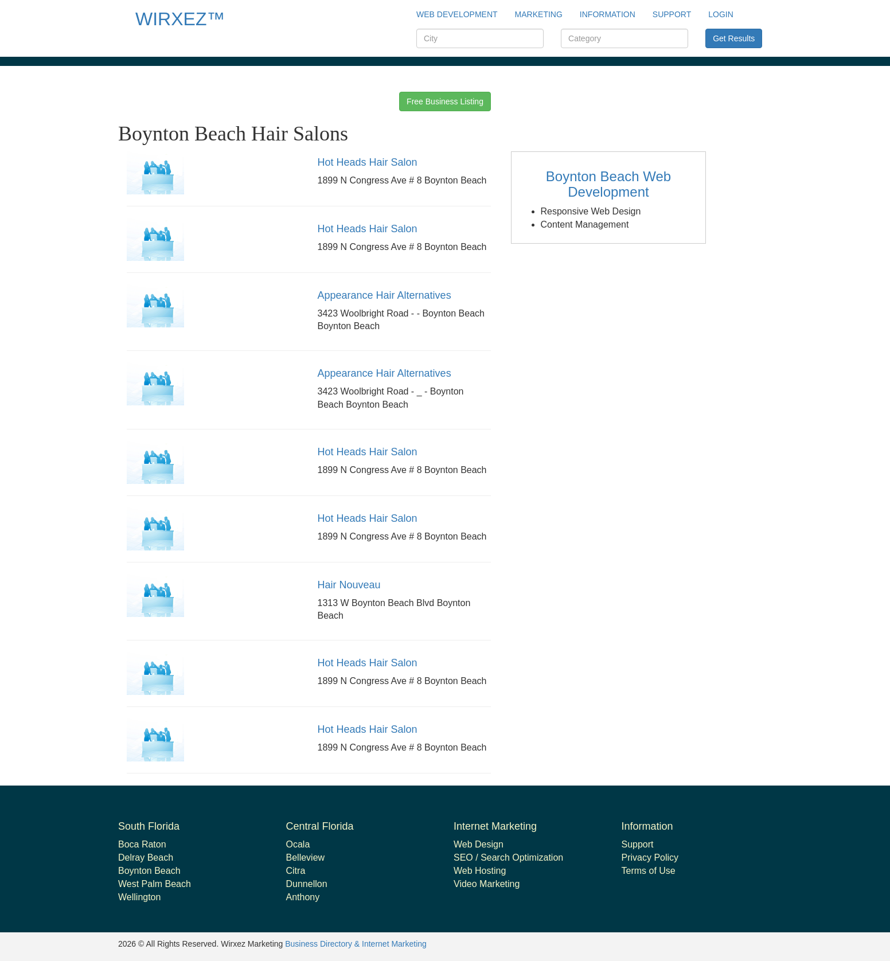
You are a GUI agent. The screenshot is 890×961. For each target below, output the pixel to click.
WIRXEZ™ (180, 19)
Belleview (305, 857)
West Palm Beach (154, 884)
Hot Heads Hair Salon (367, 162)
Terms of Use (649, 871)
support (672, 14)
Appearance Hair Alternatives (384, 295)
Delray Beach (145, 857)
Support (638, 844)
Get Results (734, 38)
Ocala (298, 844)
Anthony (303, 897)
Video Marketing (487, 884)
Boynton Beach (149, 871)
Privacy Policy (650, 857)
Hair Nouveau (349, 585)
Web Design (478, 844)
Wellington (139, 897)
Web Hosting (480, 871)
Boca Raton (142, 844)
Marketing (539, 14)
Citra (296, 871)
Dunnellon (306, 884)
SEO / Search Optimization (508, 857)
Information (607, 14)
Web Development (457, 14)
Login (720, 14)
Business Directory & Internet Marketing (356, 943)
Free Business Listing (445, 101)
